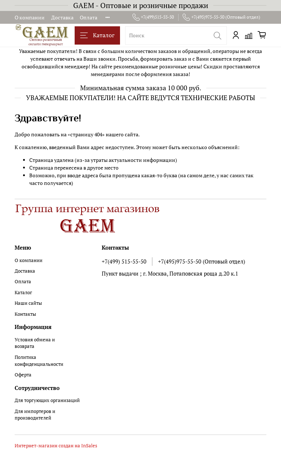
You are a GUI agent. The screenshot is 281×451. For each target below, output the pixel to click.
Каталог (97, 35)
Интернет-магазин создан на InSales (56, 446)
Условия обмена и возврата (35, 343)
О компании (30, 17)
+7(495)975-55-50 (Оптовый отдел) (221, 17)
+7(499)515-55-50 (153, 17)
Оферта (23, 375)
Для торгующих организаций (47, 400)
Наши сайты (28, 303)
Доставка (62, 17)
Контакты (25, 314)
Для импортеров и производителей (35, 414)
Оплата (88, 17)
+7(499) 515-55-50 (124, 261)
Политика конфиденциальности (39, 360)
